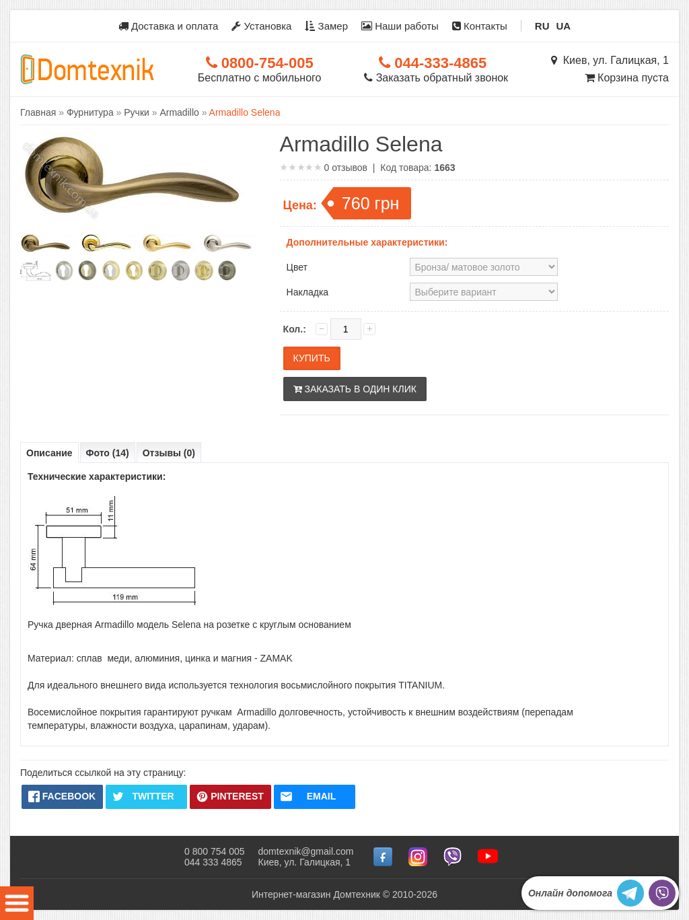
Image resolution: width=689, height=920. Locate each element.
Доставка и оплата (168, 26)
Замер (326, 26)
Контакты (479, 26)
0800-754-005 (260, 63)
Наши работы (400, 26)
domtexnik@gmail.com (306, 851)
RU (542, 26)
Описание (49, 453)
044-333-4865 (432, 63)
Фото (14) (107, 453)
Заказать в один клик (354, 389)
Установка (261, 26)
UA (563, 26)
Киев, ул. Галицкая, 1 (610, 60)
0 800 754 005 (214, 851)
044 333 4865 (213, 862)
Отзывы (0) (169, 453)
